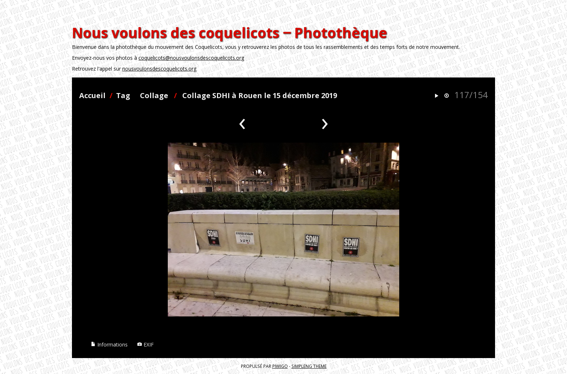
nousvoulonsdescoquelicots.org (159, 68)
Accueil (92, 95)
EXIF (145, 344)
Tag (123, 95)
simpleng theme (309, 366)
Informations (109, 344)
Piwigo (280, 366)
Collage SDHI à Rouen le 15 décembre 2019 (259, 95)
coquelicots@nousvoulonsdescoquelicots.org (191, 57)
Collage (154, 95)
